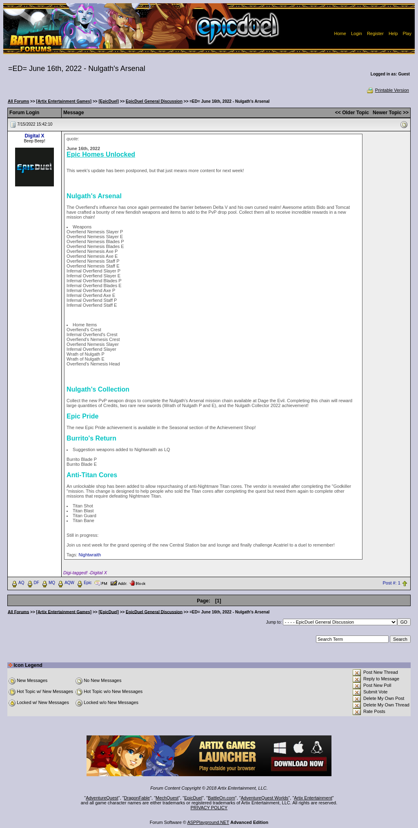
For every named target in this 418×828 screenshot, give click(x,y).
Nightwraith (89, 554)
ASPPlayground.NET (208, 822)
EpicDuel (193, 797)
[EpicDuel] (108, 101)
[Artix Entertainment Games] (64, 101)
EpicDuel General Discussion (154, 101)
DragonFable (137, 797)
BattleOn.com (221, 797)
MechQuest (167, 797)
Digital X (34, 136)
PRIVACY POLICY (209, 807)
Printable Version (387, 90)
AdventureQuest (102, 797)
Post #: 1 (391, 582)
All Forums (18, 101)
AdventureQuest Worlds (265, 797)
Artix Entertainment (313, 797)
